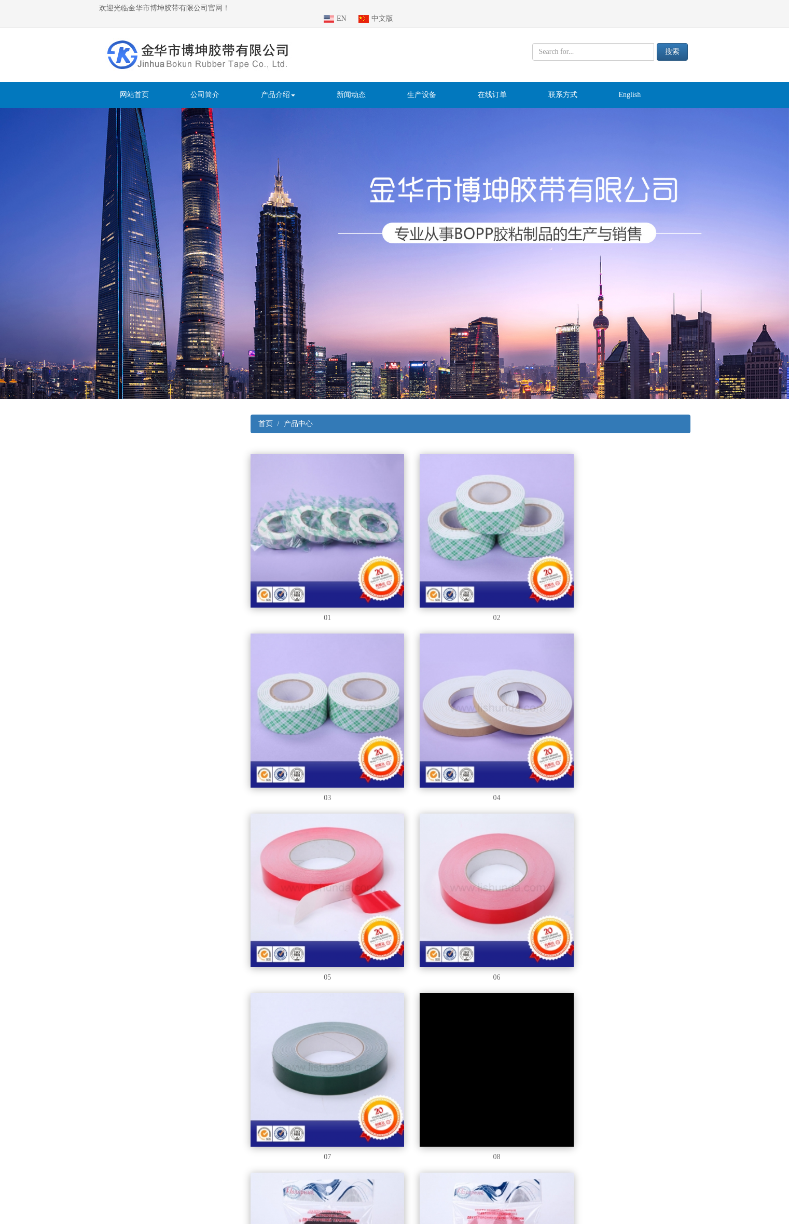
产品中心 (298, 413)
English (630, 84)
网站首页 (134, 84)
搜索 (672, 41)
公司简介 (204, 84)
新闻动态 (351, 84)
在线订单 (492, 84)
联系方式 (562, 84)
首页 (265, 413)
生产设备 (421, 84)
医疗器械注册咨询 (159, 1218)
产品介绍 (278, 84)
